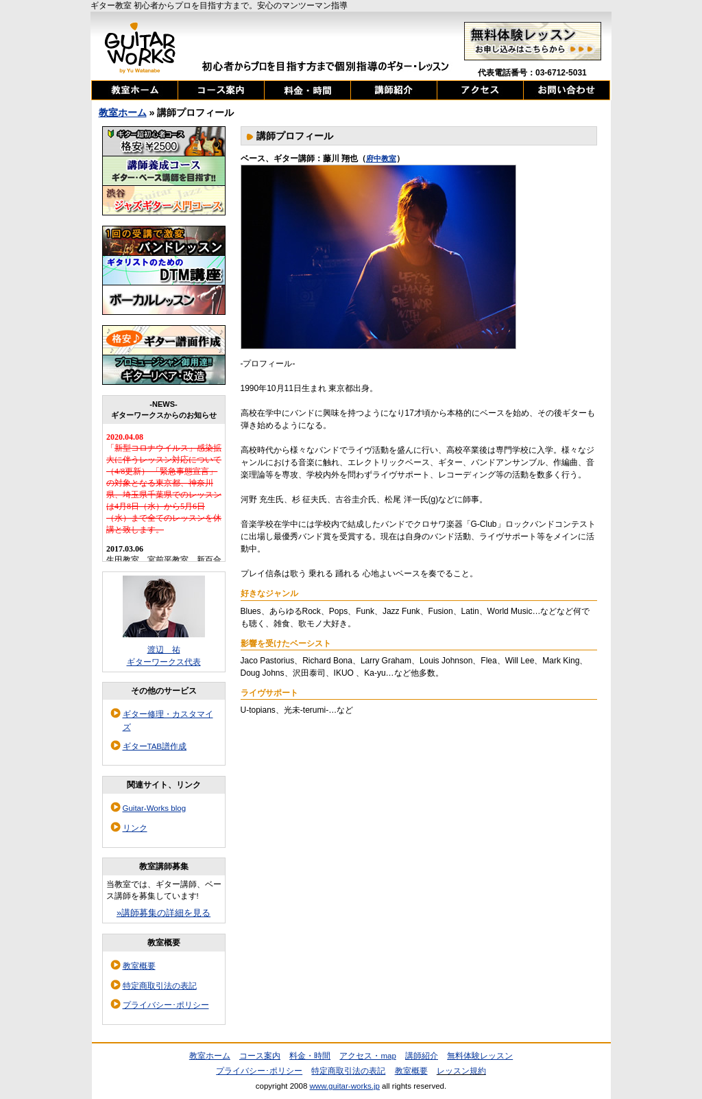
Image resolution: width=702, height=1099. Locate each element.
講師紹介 (421, 1056)
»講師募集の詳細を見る (163, 913)
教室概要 (139, 966)
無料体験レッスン (480, 1056)
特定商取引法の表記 (160, 986)
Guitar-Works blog (154, 808)
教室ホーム (123, 112)
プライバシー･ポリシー (166, 1005)
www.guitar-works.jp (345, 1086)
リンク (135, 828)
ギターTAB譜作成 (155, 746)
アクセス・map (367, 1056)
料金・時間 (309, 1056)
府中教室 (381, 158)
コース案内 (259, 1056)
